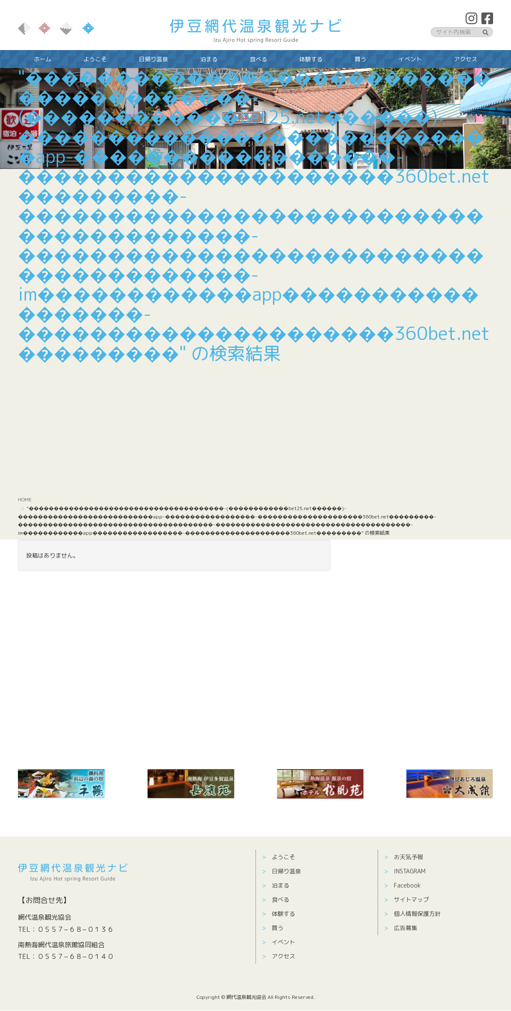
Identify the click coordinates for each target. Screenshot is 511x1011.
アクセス (283, 956)
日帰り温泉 (286, 871)
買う (277, 928)
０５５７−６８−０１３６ (75, 929)
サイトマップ (411, 899)
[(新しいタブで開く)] (191, 783)
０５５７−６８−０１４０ (75, 956)
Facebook (407, 885)
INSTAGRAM (410, 871)
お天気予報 (408, 857)
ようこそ (283, 857)
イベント (283, 942)
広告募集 (405, 928)
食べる (280, 899)
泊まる (280, 885)
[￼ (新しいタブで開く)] (61, 783)
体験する (283, 914)
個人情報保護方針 (417, 914)
